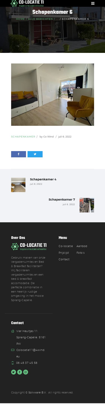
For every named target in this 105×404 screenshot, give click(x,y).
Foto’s (81, 253)
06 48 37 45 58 (27, 363)
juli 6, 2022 (64, 136)
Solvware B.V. (37, 393)
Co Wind (48, 136)
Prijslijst (64, 253)
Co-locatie (66, 246)
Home (20, 18)
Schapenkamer (23, 136)
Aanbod (82, 246)
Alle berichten (40, 18)
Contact (64, 259)
